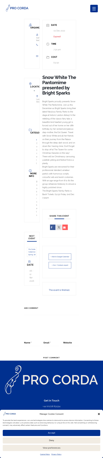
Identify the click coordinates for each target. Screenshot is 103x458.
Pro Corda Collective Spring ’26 (31, 252)
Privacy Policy (56, 454)
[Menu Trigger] (94, 8)
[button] (99, 414)
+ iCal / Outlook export (60, 265)
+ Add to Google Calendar (60, 257)
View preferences (51, 448)
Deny (51, 440)
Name (28, 342)
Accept (51, 433)
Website (67, 342)
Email (47, 342)
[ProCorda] (17, 8)
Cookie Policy (45, 454)
